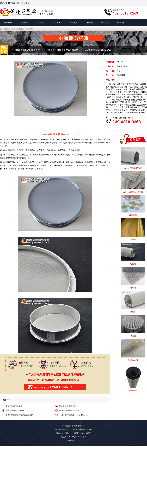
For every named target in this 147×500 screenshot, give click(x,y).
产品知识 (57, 22)
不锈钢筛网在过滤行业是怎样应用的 (73, 415)
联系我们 (121, 22)
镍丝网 (133, 263)
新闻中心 (40, 22)
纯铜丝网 (133, 214)
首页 (13, 29)
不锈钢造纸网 (133, 359)
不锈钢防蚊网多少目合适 (69, 410)
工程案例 (89, 22)
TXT (78, 440)
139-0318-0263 (127, 121)
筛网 (133, 311)
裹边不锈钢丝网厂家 (67, 406)
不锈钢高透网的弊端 (14, 406)
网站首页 (8, 22)
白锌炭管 (133, 389)
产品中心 (24, 22)
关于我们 (105, 22)
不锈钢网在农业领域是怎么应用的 (19, 415)
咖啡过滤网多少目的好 (15, 410)
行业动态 (73, 22)
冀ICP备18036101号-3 (77, 437)
